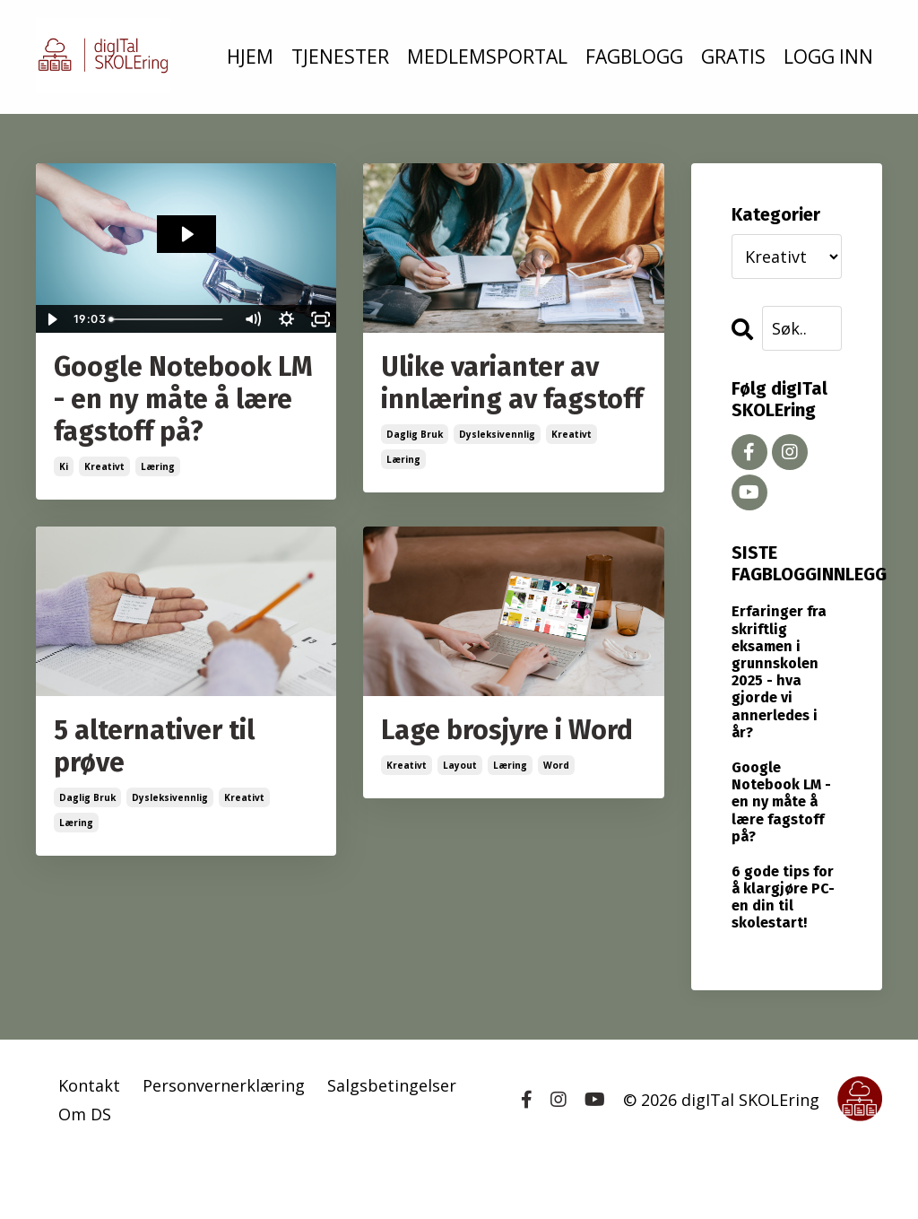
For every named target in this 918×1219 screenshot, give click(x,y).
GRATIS (733, 56)
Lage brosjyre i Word (507, 730)
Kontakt (89, 1085)
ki (63, 466)
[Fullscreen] (320, 319)
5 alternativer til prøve (154, 746)
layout (460, 765)
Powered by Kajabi (828, 1171)
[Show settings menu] (286, 319)
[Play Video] (52, 319)
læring (158, 466)
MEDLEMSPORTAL (487, 56)
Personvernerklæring (224, 1085)
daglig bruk (414, 434)
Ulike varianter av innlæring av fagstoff (512, 383)
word (556, 765)
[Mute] (252, 319)
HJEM (250, 56)
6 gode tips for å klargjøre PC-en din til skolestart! (783, 897)
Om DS (84, 1114)
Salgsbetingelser (391, 1085)
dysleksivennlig (497, 434)
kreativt (104, 466)
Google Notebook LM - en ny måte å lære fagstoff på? (183, 399)
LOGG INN (828, 56)
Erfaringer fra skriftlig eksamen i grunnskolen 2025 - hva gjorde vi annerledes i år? (779, 671)
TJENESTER (340, 56)
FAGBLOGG (634, 56)
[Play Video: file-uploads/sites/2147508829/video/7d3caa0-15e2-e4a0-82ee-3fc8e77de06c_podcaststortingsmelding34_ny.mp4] (186, 234)
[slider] (168, 319)
